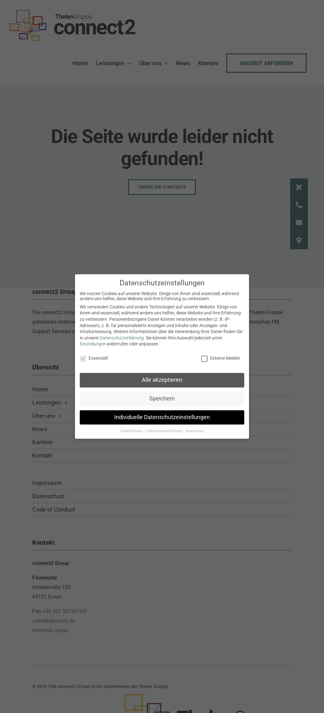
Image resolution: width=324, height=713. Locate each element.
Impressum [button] (195, 429)
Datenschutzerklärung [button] (165, 429)
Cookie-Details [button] (132, 429)
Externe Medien (220, 355)
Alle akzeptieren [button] (162, 378)
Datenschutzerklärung (122, 335)
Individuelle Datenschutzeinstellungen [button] (162, 415)
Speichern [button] (162, 396)
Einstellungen (93, 341)
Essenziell (94, 355)
